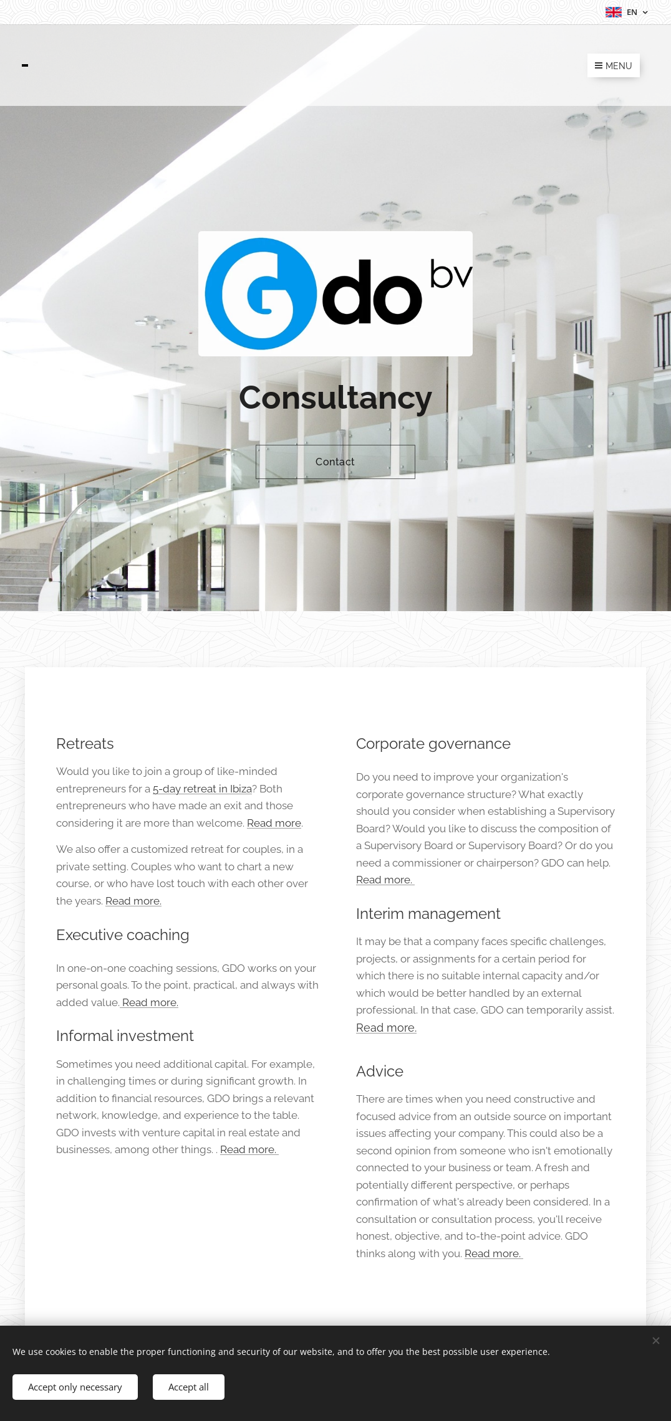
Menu (613, 66)
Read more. (133, 901)
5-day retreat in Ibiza (202, 788)
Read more (274, 822)
